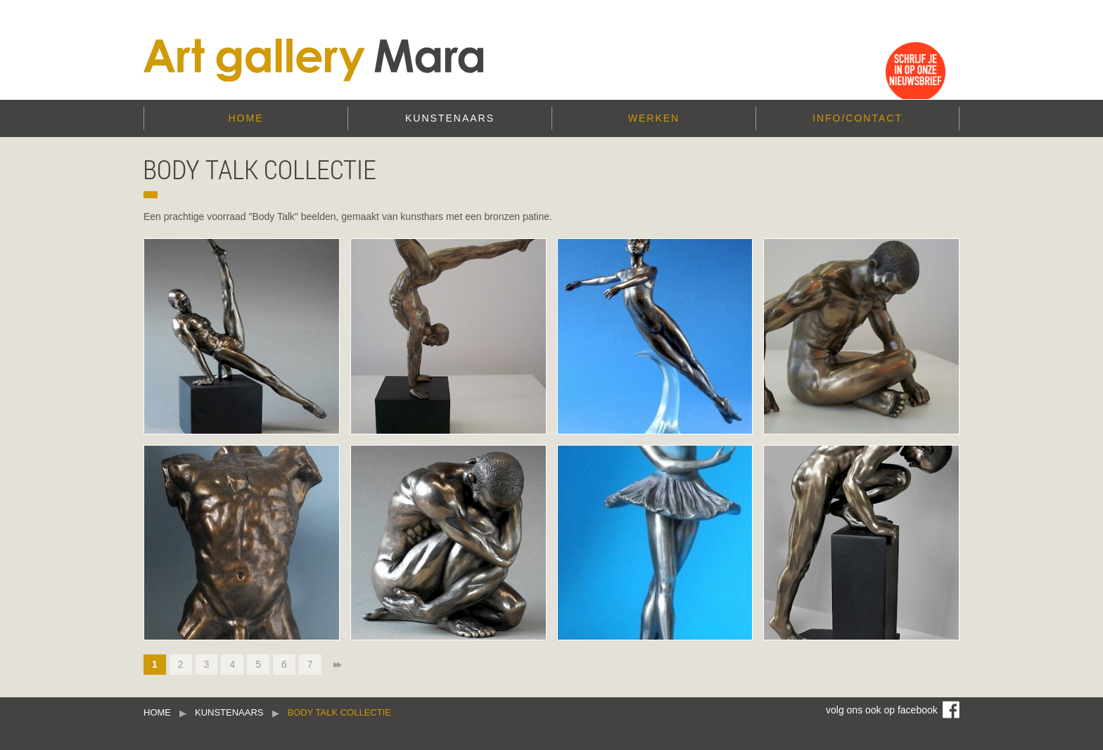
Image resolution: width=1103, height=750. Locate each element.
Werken (654, 118)
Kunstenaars (450, 118)
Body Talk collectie (339, 712)
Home (246, 118)
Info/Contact (857, 118)
